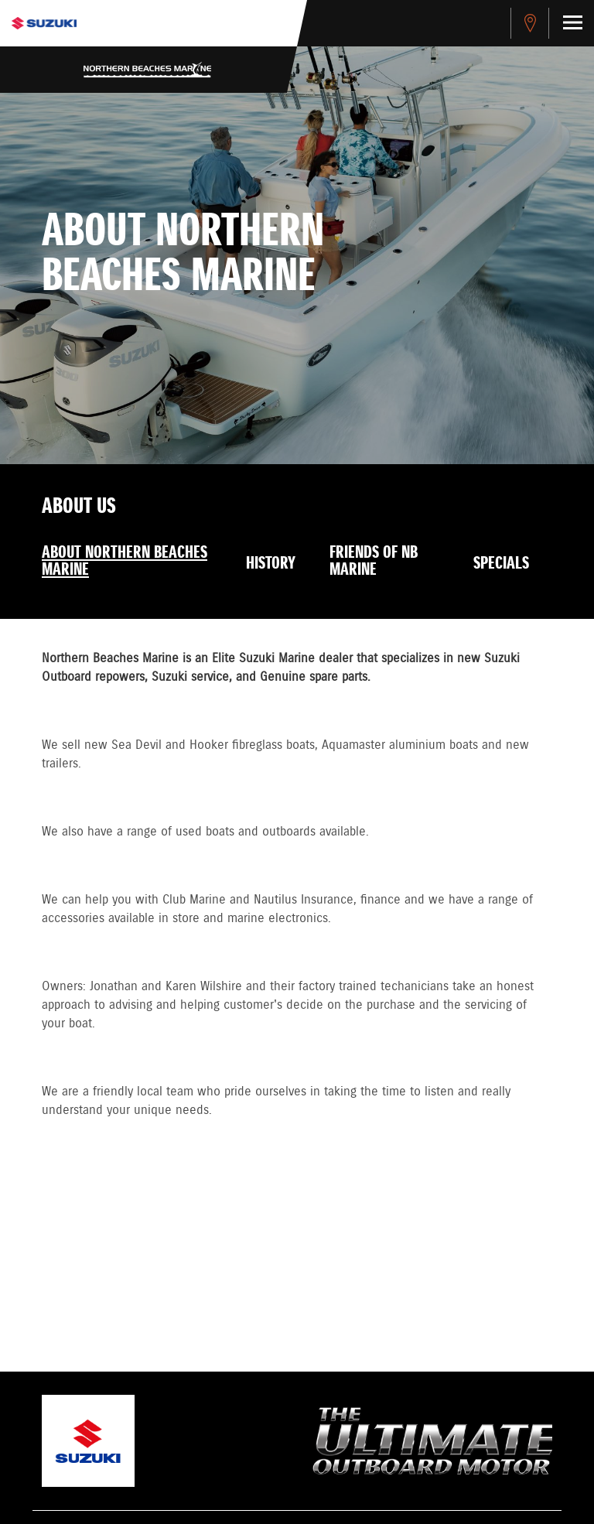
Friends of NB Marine (373, 562)
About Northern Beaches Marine (124, 562)
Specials (501, 563)
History (270, 563)
